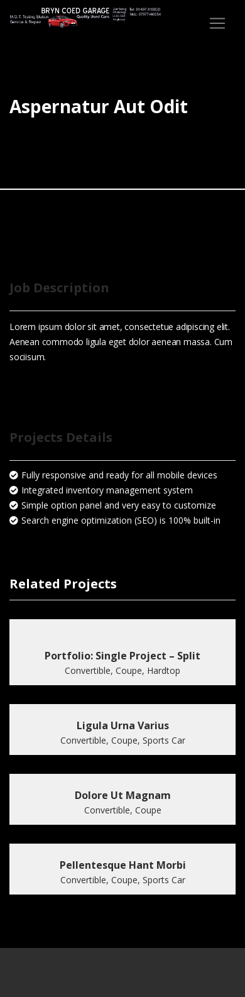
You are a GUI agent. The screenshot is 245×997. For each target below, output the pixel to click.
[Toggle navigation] (217, 23)
